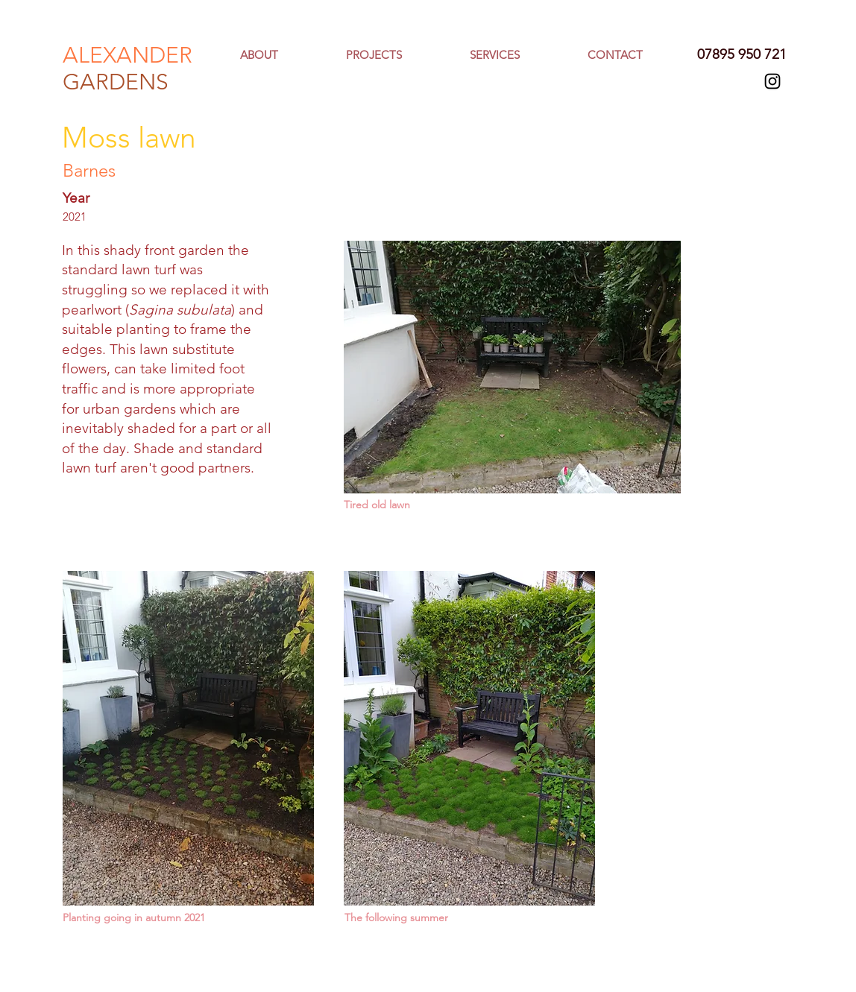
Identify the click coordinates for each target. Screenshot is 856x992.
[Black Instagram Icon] (772, 81)
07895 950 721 (742, 54)
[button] (517, 55)
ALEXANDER (127, 55)
